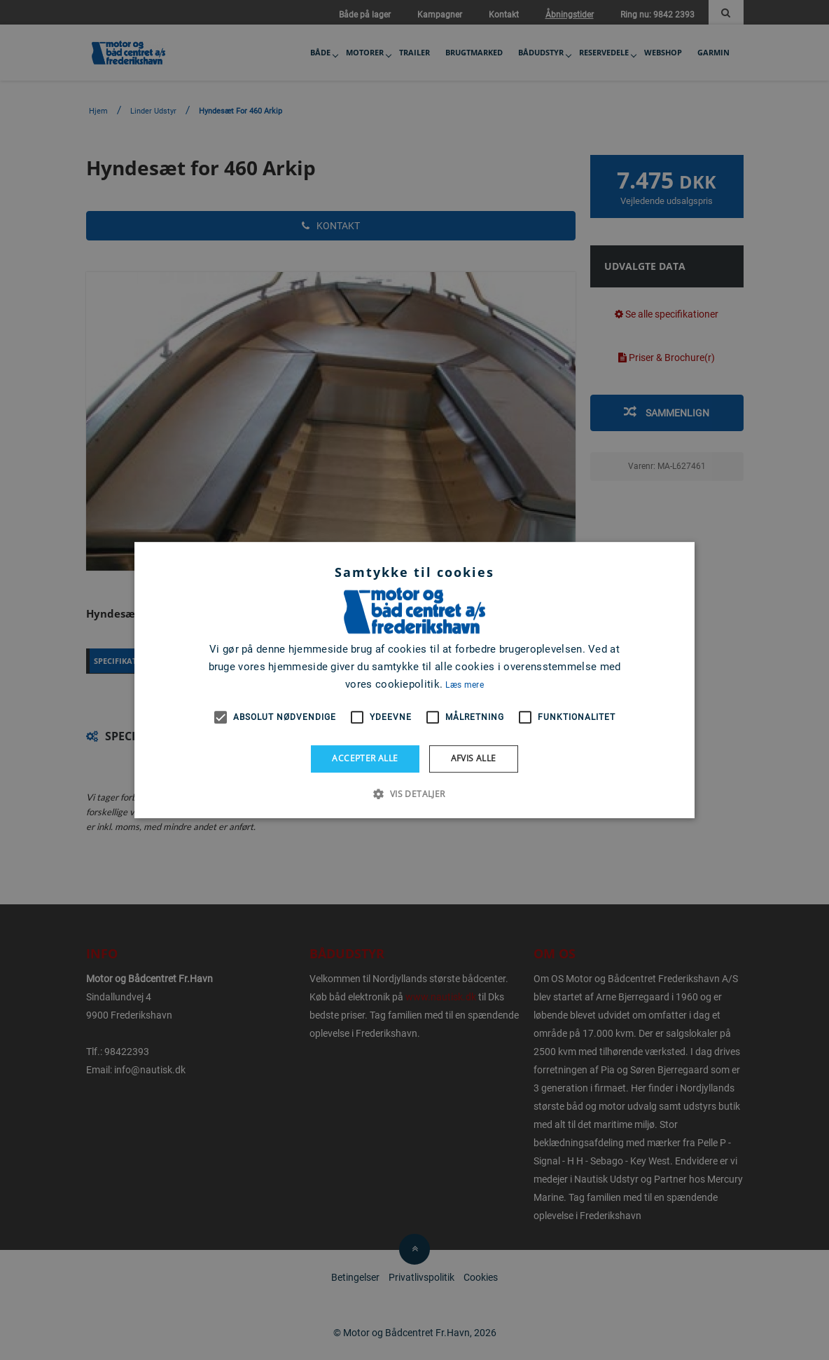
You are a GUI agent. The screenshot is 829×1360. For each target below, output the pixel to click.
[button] (414, 794)
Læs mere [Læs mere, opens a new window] (464, 685)
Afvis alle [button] (473, 758)
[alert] (414, 680)
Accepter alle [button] (365, 758)
